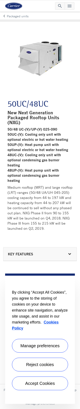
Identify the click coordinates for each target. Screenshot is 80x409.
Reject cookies (40, 364)
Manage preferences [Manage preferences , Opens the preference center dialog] (40, 345)
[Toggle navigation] (60, 6)
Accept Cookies (40, 383)
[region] (40, 339)
